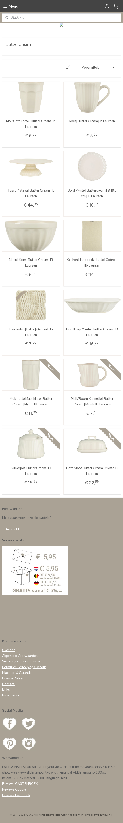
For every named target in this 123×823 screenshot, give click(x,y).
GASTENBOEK (26, 783)
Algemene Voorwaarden (20, 655)
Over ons (8, 650)
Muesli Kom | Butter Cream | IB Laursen (31, 262)
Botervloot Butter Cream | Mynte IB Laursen (92, 471)
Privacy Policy (12, 678)
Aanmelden (14, 529)
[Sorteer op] (89, 67)
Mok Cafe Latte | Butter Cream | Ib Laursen (31, 124)
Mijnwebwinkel (105, 814)
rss (58, 814)
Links (6, 689)
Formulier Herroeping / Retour (24, 667)
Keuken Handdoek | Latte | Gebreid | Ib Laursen (92, 262)
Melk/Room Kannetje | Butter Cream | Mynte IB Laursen (92, 401)
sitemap (51, 814)
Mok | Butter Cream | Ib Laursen (92, 121)
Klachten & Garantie (17, 672)
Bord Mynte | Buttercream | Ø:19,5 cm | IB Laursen (92, 193)
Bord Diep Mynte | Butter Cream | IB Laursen (92, 332)
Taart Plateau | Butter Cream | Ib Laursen (31, 193)
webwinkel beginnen (72, 814)
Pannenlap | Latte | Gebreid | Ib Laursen (31, 332)
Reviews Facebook (16, 795)
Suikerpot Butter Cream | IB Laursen (31, 471)
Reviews (8, 783)
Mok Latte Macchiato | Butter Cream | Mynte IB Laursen (31, 401)
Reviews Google (14, 789)
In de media (10, 695)
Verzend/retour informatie (21, 661)
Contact (8, 684)
